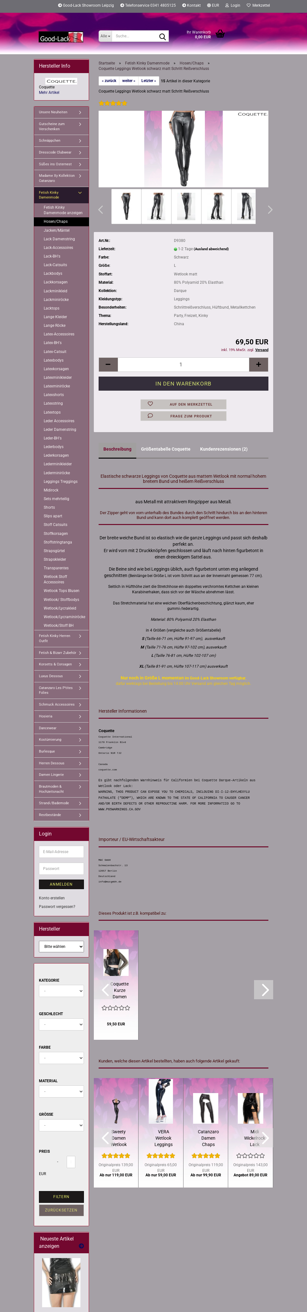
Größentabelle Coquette (166, 449)
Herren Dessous (51, 763)
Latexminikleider (58, 377)
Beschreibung (117, 449)
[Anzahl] (184, 364)
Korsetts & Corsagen (55, 664)
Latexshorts (54, 395)
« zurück (109, 81)
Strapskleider (55, 559)
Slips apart (53, 516)
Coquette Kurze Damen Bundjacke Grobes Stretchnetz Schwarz (119, 990)
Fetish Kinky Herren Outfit (54, 638)
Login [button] (232, 5)
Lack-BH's (52, 256)
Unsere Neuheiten (53, 112)
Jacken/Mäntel (57, 230)
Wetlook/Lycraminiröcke (64, 617)
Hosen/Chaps (56, 221)
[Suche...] (105, 36)
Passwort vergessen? (57, 906)
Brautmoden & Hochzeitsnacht (51, 789)
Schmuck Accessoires (57, 704)
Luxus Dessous (51, 676)
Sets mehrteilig (56, 499)
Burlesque (47, 751)
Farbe (45, 1047)
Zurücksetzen (61, 1210)
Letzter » (148, 81)
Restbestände (50, 815)
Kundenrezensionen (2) (224, 449)
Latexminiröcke (57, 386)
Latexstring (53, 403)
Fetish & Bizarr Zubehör (57, 653)
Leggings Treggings (61, 481)
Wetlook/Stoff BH (59, 625)
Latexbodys (54, 360)
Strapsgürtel (54, 551)
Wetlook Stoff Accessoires (55, 579)
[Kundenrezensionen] (113, 107)
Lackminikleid (55, 291)
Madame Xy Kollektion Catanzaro (57, 178)
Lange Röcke (54, 325)
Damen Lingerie (51, 775)
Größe (46, 1114)
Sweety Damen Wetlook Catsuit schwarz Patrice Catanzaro (118, 1138)
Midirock (51, 490)
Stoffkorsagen (56, 533)
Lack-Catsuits (55, 265)
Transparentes (56, 568)
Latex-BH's (53, 343)
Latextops (52, 412)
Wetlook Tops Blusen (61, 591)
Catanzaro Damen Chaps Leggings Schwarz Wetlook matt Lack (208, 1138)
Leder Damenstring (60, 429)
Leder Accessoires (59, 421)
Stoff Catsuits (55, 524)
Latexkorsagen (56, 369)
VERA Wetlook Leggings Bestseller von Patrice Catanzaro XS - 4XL (163, 1138)
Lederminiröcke (57, 473)
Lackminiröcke (56, 299)
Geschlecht (51, 1014)
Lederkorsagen (56, 455)
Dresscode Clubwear (55, 152)
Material (48, 1081)
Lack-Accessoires (58, 247)
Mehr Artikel (49, 92)
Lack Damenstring (59, 239)
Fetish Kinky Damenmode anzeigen (63, 210)
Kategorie (49, 980)
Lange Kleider (55, 317)
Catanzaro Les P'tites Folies (56, 690)
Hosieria (45, 716)
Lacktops (51, 308)
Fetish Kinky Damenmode (49, 195)
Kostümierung (50, 740)
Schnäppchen (49, 141)
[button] (213, 6)
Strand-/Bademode (54, 803)
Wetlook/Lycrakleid (60, 608)
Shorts (49, 507)
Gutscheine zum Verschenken (52, 126)
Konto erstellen (52, 898)
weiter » (128, 81)
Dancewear (47, 728)
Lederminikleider (58, 464)
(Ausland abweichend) (211, 249)
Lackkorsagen (56, 282)
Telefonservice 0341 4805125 (148, 5)
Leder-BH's (53, 438)
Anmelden (61, 884)
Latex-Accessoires (59, 334)
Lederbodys (54, 447)
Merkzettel (258, 5)
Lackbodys (53, 273)
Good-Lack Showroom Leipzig (86, 5)
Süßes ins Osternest (55, 164)
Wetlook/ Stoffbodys (61, 599)
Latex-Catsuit (55, 351)
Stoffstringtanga (58, 542)
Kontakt (191, 5)
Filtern (61, 1197)
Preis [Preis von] (44, 1151)
